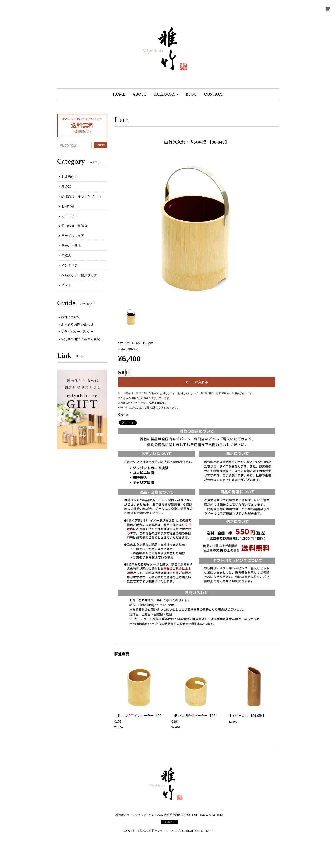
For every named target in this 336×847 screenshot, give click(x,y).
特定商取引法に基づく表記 (80, 339)
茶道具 (66, 255)
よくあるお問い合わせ (77, 324)
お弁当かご (69, 176)
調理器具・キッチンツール (81, 196)
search (100, 145)
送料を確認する (158, 402)
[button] (166, 95)
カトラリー (69, 216)
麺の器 (66, 186)
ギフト (66, 285)
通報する (123, 414)
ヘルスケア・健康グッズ (79, 275)
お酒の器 (67, 206)
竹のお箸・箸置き (74, 226)
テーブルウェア (72, 236)
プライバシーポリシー (77, 331)
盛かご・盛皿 (71, 245)
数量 (121, 373)
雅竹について (70, 317)
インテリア (69, 265)
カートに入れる (196, 382)
